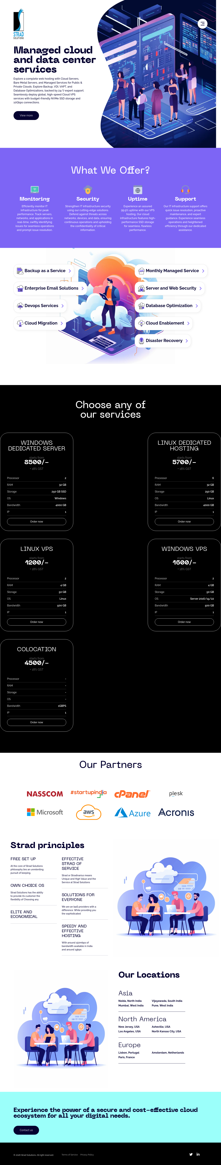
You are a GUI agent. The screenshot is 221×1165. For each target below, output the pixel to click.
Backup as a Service (41, 271)
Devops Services (37, 306)
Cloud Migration (37, 323)
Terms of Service (70, 1154)
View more (26, 115)
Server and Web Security (167, 288)
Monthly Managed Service (168, 271)
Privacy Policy (87, 1154)
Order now (36, 521)
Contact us (26, 1130)
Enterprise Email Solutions (47, 288)
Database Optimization (165, 306)
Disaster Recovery (160, 341)
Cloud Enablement (161, 323)
